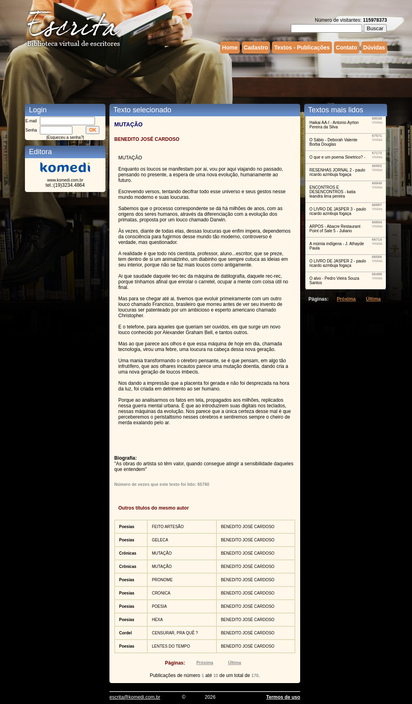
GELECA (160, 540)
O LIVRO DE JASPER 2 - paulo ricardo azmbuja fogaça (337, 263)
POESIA (159, 606)
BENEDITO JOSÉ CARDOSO (247, 526)
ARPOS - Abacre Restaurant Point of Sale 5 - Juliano (334, 228)
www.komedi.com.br (65, 180)
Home (230, 47)
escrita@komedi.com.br (134, 697)
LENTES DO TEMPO (171, 646)
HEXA (157, 619)
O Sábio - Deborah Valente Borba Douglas (333, 142)
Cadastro (256, 47)
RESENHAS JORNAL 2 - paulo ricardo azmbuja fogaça (337, 172)
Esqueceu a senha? (65, 137)
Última (234, 662)
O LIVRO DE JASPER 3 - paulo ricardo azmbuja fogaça (337, 211)
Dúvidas (374, 47)
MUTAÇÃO (161, 553)
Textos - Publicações (302, 47)
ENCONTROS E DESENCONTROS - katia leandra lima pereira (332, 191)
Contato (346, 47)
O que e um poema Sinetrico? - (337, 157)
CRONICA (161, 593)
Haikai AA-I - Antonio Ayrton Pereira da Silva (334, 124)
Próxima (204, 662)
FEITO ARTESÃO (167, 526)
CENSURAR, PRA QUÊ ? (175, 633)
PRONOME (162, 580)
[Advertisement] (206, 78)
